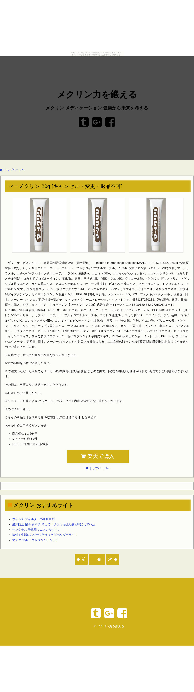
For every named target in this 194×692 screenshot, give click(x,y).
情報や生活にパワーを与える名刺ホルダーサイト (45, 534)
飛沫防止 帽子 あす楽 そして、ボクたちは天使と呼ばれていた (53, 524)
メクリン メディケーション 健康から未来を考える (96, 107)
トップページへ (12, 169)
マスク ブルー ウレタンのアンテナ (35, 540)
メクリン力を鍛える (97, 94)
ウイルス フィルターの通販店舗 (33, 519)
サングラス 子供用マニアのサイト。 (36, 529)
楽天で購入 (97, 456)
